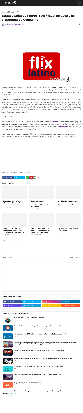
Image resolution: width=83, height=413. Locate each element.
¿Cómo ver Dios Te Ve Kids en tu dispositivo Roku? (29, 318)
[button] (2, 2)
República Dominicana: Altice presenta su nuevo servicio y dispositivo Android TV (68, 203)
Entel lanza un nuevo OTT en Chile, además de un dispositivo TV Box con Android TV (40, 334)
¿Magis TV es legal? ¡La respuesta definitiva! (28, 383)
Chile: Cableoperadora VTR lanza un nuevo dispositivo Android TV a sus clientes (39, 230)
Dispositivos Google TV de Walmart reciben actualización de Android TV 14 (14, 203)
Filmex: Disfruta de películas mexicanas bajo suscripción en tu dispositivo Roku (39, 350)
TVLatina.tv (12, 117)
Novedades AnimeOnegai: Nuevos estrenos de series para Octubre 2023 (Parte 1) (39, 391)
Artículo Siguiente (75, 257)
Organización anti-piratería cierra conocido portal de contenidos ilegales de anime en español (43, 358)
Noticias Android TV (12, 12)
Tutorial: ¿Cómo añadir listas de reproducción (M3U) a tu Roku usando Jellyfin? (38, 374)
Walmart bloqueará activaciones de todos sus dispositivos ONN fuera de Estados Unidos (39, 204)
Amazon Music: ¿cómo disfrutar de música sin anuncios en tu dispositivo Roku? (38, 366)
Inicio (3, 12)
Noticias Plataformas (25, 172)
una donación (63, 127)
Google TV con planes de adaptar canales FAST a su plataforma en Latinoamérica (13, 230)
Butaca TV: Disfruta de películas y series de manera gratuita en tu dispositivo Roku (40, 326)
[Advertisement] (41, 32)
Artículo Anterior (7, 257)
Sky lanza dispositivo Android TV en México (68, 230)
